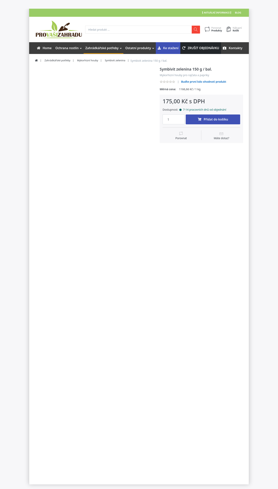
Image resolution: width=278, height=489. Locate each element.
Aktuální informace (216, 12)
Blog (238, 12)
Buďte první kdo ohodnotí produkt (203, 81)
